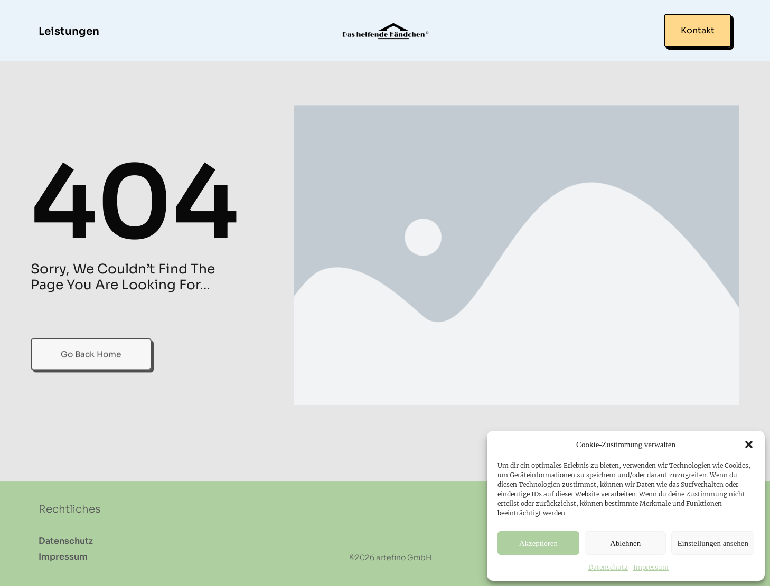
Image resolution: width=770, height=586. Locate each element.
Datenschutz (608, 567)
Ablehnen (625, 543)
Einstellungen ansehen (712, 543)
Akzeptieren (538, 543)
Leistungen (69, 31)
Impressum (651, 567)
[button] (749, 444)
